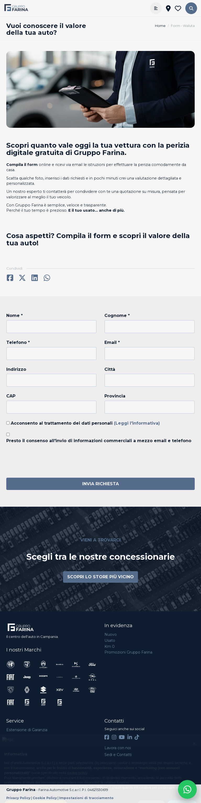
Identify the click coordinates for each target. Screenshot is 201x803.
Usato (109, 640)
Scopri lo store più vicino (100, 576)
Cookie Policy (45, 798)
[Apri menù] (156, 8)
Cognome (117, 315)
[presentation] (46, 459)
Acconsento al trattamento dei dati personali (85, 423)
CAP (10, 396)
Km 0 (109, 646)
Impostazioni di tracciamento (86, 798)
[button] (191, 8)
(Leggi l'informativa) (137, 423)
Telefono (18, 342)
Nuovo (110, 634)
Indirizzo (16, 369)
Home (160, 26)
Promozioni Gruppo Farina (128, 652)
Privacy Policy (18, 798)
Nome (14, 315)
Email (112, 342)
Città (109, 369)
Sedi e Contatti (118, 754)
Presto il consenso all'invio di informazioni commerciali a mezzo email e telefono (98, 440)
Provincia (114, 396)
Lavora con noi (117, 748)
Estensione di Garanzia (26, 729)
